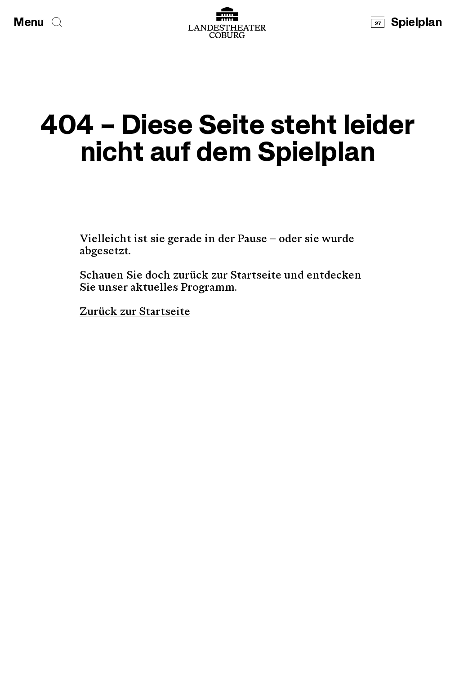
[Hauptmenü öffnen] (28, 22)
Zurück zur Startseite (135, 312)
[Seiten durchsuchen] (57, 22)
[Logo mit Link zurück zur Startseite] (227, 22)
